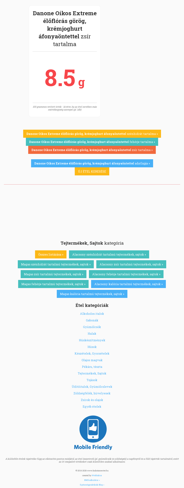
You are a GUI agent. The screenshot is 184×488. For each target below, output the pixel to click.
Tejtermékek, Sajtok (92, 373)
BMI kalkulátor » (92, 480)
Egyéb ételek (92, 406)
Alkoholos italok (92, 313)
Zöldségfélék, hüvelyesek (92, 393)
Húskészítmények (92, 340)
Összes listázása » (50, 254)
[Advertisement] (92, 211)
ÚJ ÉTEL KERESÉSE (92, 171)
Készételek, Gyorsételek (92, 353)
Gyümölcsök (92, 327)
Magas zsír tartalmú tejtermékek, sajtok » (53, 274)
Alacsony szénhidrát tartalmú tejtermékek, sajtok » (109, 254)
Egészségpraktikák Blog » (92, 484)
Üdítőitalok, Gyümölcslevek (92, 386)
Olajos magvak (92, 360)
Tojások (92, 380)
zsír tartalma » (92, 150)
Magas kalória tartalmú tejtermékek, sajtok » (92, 294)
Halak (92, 333)
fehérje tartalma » (92, 142)
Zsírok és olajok (92, 400)
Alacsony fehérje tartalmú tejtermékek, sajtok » (126, 274)
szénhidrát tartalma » (92, 134)
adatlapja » (92, 163)
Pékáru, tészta (92, 367)
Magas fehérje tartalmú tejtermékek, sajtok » (53, 284)
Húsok (92, 347)
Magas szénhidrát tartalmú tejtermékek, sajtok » (56, 264)
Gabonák (92, 320)
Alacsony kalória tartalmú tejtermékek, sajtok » (128, 284)
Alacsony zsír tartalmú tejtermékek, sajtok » (131, 264)
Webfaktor (97, 475)
